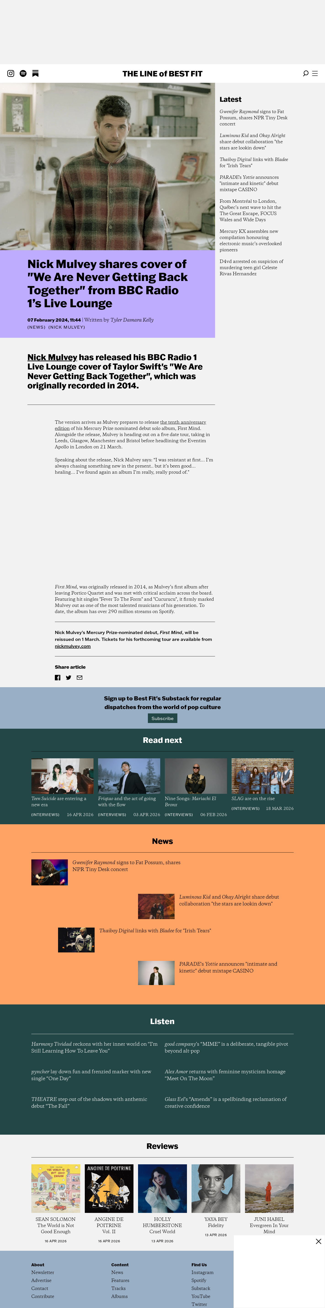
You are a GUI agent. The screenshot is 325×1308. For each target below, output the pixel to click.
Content (120, 1264)
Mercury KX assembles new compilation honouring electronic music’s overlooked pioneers (251, 241)
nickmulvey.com (73, 646)
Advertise (41, 1281)
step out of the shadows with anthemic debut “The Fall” (89, 1103)
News (36, 327)
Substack (201, 1289)
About (37, 1264)
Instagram (203, 1273)
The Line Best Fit (162, 73)
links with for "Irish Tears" (254, 163)
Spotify (199, 1281)
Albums (119, 1297)
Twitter (199, 1305)
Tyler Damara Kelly (132, 320)
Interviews (45, 814)
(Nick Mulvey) (66, 327)
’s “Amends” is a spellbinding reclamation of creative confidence (226, 1103)
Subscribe (163, 718)
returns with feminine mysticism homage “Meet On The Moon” (225, 1075)
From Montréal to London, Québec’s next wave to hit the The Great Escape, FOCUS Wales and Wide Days (250, 210)
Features (120, 1281)
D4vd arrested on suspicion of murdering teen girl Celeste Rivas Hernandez (251, 268)
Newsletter (42, 1273)
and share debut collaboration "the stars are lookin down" (252, 142)
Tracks (118, 1289)
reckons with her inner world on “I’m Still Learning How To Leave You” (94, 1048)
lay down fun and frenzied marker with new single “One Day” (91, 1075)
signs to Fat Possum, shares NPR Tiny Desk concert (254, 118)
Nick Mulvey (52, 357)
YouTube (201, 1297)
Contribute (42, 1297)
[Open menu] (315, 73)
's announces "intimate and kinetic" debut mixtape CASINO (249, 183)
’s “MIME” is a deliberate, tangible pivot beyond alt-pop (226, 1048)
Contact (39, 1289)
